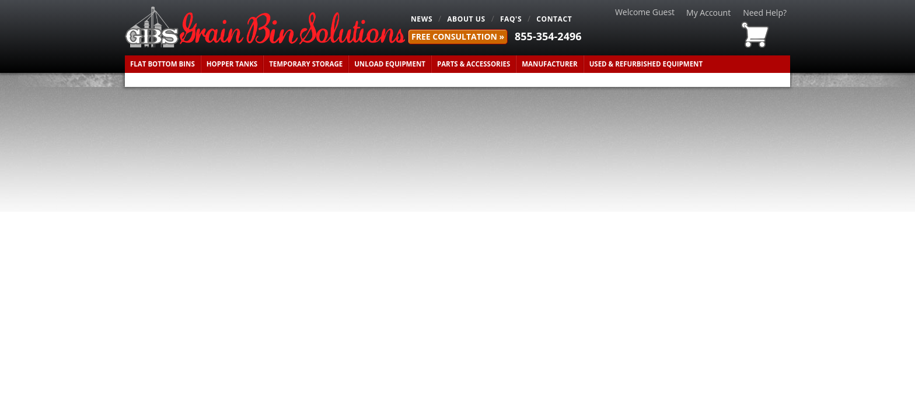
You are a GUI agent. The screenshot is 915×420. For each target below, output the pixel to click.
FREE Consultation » (457, 36)
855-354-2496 (548, 36)
